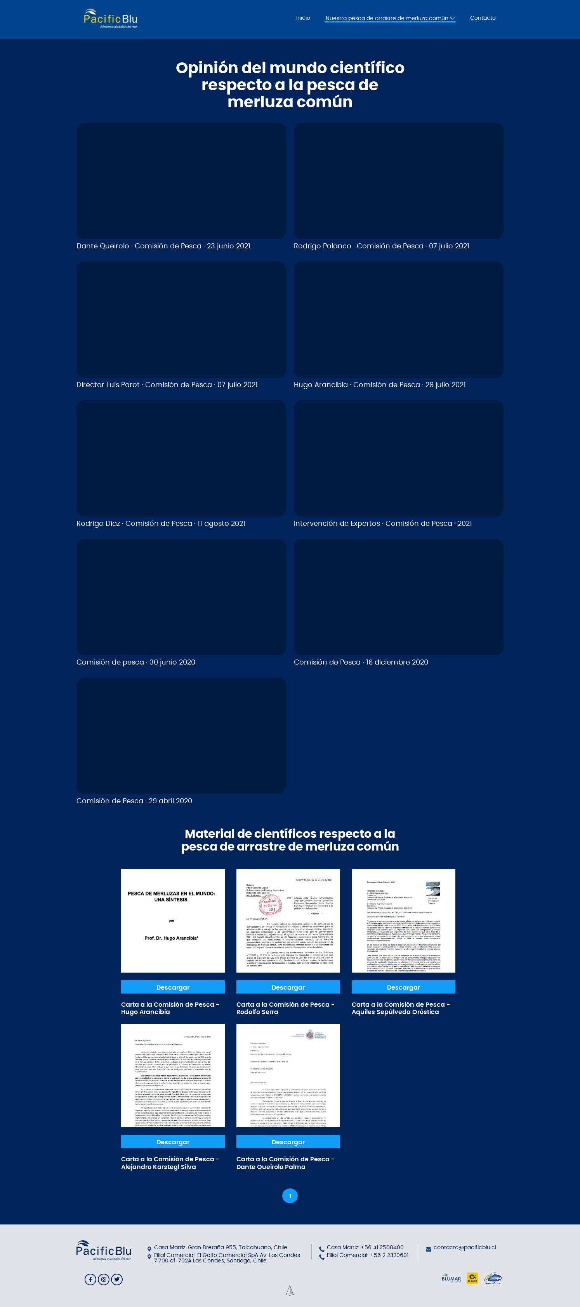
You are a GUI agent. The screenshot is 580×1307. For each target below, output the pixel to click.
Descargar (172, 988)
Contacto (483, 18)
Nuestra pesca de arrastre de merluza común (390, 18)
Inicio (303, 18)
